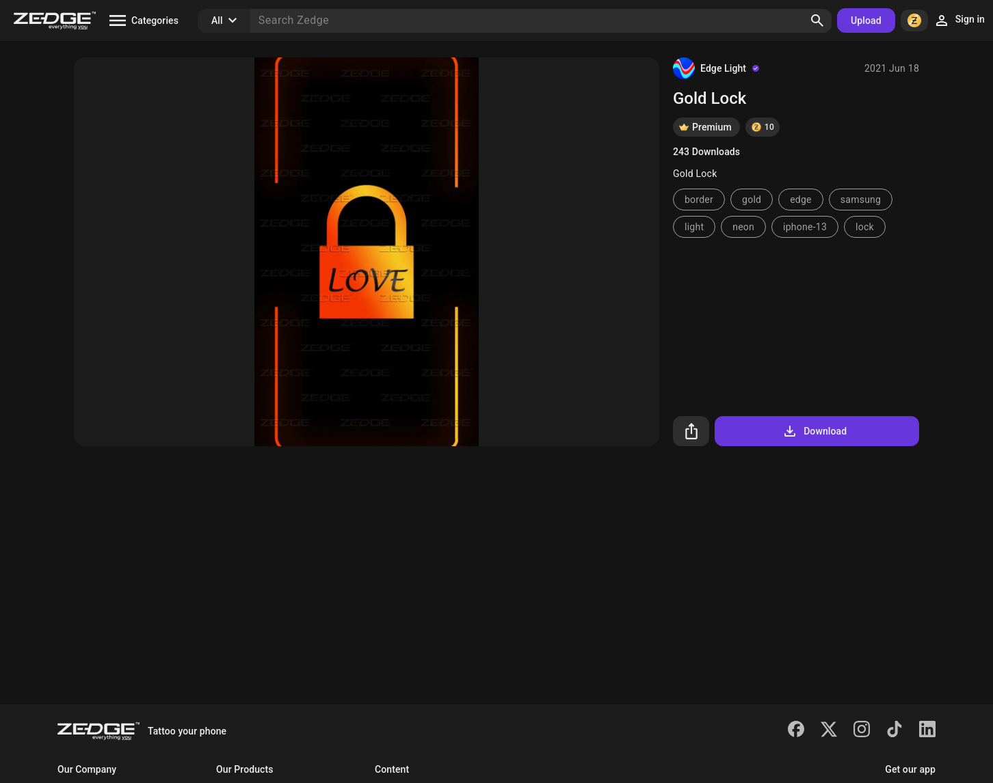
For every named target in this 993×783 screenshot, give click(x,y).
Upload (866, 20)
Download (814, 431)
